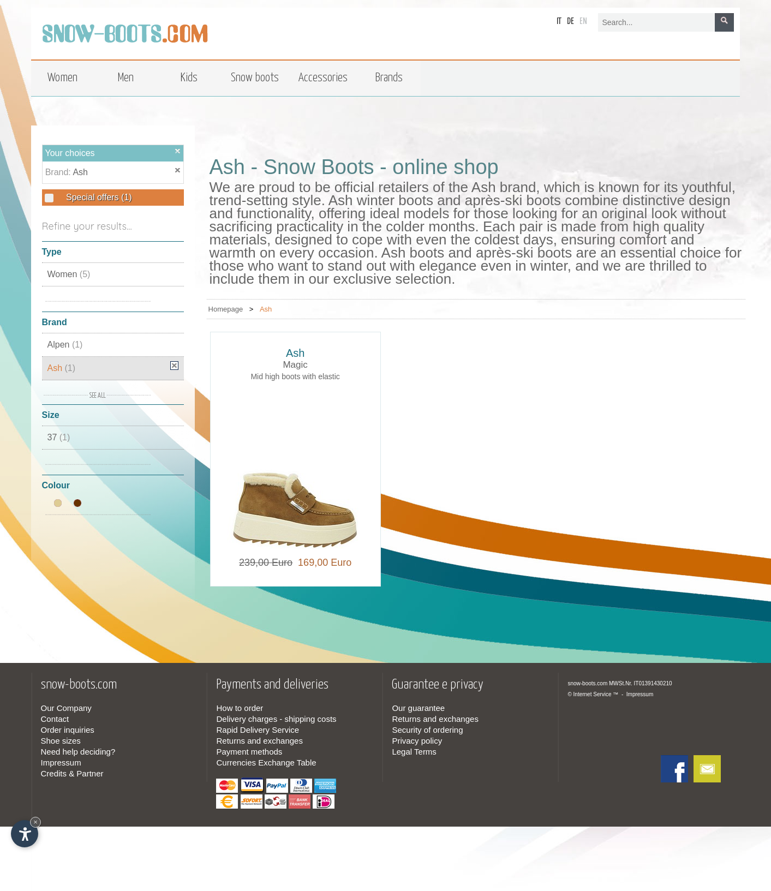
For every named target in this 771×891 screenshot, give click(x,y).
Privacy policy (417, 740)
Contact (55, 718)
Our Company (66, 708)
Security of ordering (427, 729)
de (570, 21)
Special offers (98, 197)
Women (69, 274)
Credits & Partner (72, 773)
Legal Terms (414, 751)
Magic (295, 365)
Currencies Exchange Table (266, 762)
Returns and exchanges (259, 740)
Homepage (225, 309)
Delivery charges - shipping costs (276, 718)
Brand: (59, 172)
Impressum (61, 762)
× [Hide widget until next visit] (35, 822)
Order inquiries (67, 729)
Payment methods (249, 751)
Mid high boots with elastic (294, 376)
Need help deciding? (78, 751)
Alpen (65, 344)
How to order (239, 708)
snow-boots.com (587, 683)
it (559, 21)
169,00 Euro (321, 562)
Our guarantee (418, 708)
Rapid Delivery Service (257, 729)
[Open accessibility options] (24, 833)
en (583, 21)
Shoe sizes (61, 740)
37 (58, 437)
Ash (80, 172)
